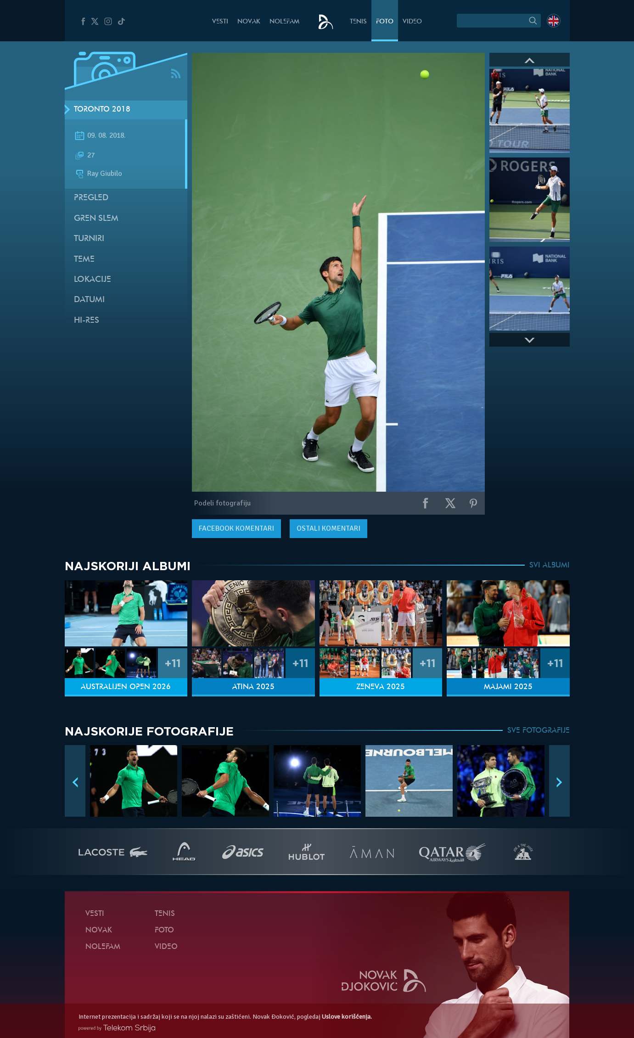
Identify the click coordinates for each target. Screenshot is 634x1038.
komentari (236, 528)
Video (412, 21)
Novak (248, 21)
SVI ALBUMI (549, 565)
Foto (384, 21)
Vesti (220, 21)
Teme (84, 259)
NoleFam (284, 21)
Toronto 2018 (102, 109)
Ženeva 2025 (380, 687)
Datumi (89, 300)
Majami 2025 (508, 687)
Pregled (91, 198)
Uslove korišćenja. (347, 1017)
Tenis (358, 21)
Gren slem (96, 218)
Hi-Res (86, 320)
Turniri (89, 239)
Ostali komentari (328, 528)
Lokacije (92, 279)
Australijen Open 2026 (126, 687)
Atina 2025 (253, 687)
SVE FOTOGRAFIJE (538, 731)
